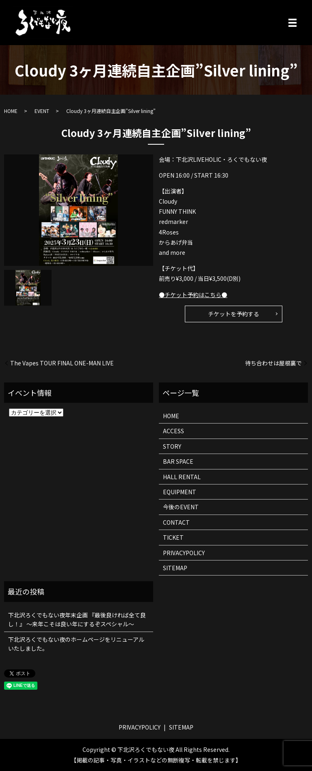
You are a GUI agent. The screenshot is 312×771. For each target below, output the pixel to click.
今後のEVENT (181, 507)
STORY (172, 446)
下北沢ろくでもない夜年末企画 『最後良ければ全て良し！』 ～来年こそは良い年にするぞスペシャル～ (77, 619)
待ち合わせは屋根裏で (273, 363)
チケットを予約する (233, 314)
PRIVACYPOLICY (184, 553)
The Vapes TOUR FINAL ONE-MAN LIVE (62, 363)
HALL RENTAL (182, 477)
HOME (10, 110)
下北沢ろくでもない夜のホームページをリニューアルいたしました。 (76, 643)
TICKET (173, 537)
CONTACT (176, 522)
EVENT (42, 110)
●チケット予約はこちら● (193, 295)
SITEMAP (175, 568)
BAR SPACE (178, 461)
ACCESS (173, 431)
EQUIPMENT (179, 492)
